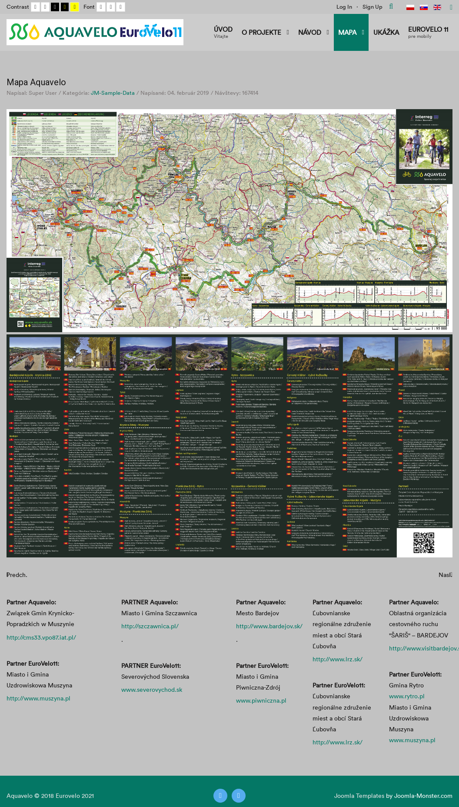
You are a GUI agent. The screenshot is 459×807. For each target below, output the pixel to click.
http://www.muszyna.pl (38, 698)
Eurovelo (69, 795)
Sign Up (372, 6)
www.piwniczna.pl (261, 700)
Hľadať (391, 6)
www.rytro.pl (407, 696)
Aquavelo (20, 795)
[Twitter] (220, 796)
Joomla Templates (359, 795)
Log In (344, 6)
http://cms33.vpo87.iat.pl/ (41, 637)
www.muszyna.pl (412, 740)
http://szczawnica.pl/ (150, 626)
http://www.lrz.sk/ (338, 659)
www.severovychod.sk (151, 689)
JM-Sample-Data (113, 93)
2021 (88, 795)
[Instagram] (239, 796)
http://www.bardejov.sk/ (269, 626)
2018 (47, 795)
